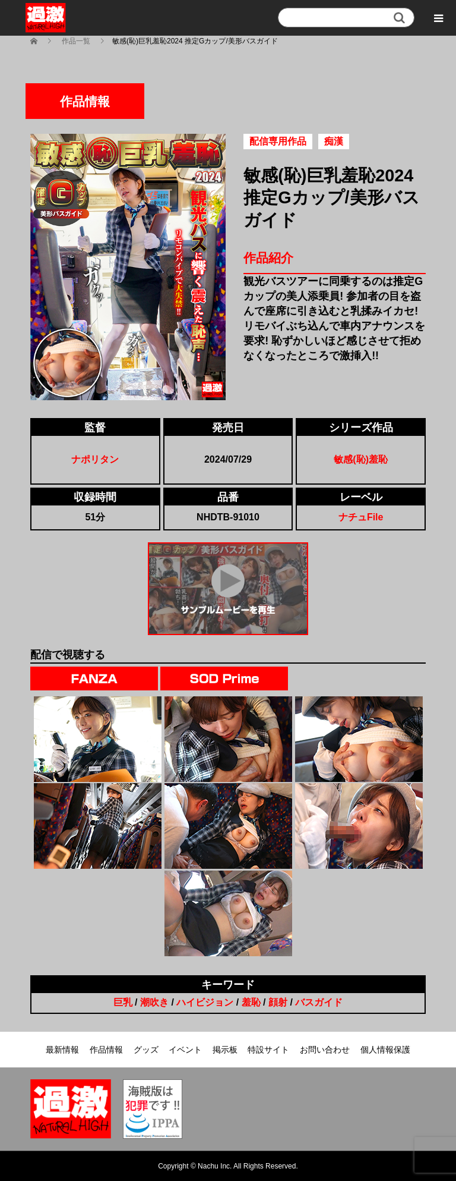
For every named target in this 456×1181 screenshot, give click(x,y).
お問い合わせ (325, 1049)
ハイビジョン (204, 1002)
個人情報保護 (385, 1049)
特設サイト (268, 1049)
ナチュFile (361, 517)
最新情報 (62, 1049)
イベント (185, 1049)
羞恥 (251, 1002)
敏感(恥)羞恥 (361, 459)
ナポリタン (95, 459)
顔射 (277, 1002)
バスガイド (319, 1002)
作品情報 (106, 1049)
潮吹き (154, 1002)
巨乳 (122, 1002)
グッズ (146, 1049)
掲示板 (225, 1049)
